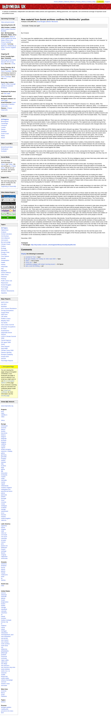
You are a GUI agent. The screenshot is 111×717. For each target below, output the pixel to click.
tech (2, 712)
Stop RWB (4, 348)
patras (3, 493)
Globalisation (5, 260)
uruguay (3, 555)
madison (3, 625)
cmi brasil (4, 535)
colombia (4, 538)
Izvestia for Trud (30, 257)
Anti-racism (4, 240)
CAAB (13, 63)
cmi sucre (4, 536)
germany (4, 455)
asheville (4, 596)
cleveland (4, 609)
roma (2, 500)
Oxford (3, 129)
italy (2, 464)
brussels (3, 440)
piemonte (4, 495)
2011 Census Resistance (9, 308)
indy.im (3, 164)
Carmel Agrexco (6, 340)
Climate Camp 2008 (7, 350)
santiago (3, 551)
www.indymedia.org (7, 406)
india (2, 585)
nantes (3, 482)
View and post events (7, 22)
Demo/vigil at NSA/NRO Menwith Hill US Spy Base (8, 61)
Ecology (3, 248)
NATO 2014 (4, 302)
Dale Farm (4, 314)
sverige (3, 509)
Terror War (4, 289)
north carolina (5, 644)
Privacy (78, 1)
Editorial (66, 1)
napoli (3, 484)
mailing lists (4, 709)
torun (2, 513)
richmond (4, 656)
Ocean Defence (6, 272)
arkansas (4, 595)
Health (3, 262)
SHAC (3, 344)
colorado (3, 611)
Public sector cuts (6, 281)
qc (2, 578)
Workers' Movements (52, 21)
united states (5, 678)
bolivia (3, 527)
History (3, 264)
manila (3, 573)
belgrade (4, 438)
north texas (4, 645)
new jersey (4, 638)
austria (3, 431)
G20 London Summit (7, 324)
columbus (4, 613)
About (83, 1)
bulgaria (3, 442)
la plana (3, 466)
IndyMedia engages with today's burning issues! (40, 264)
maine (3, 627)
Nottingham (4, 149)
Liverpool (4, 125)
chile (2, 531)
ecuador (3, 540)
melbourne (4, 575)
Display (23, 254)
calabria (3, 444)
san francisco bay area (8, 667)
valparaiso (4, 556)
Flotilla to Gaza (5, 318)
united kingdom (6, 518)
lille (2, 471)
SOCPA (3, 358)
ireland (3, 460)
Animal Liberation (6, 234)
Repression (4, 283)
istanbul (3, 462)
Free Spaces (5, 256)
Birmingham (4, 121)
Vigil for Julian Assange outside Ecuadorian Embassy (8, 85)
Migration (4, 270)
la (1, 624)
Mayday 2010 (5, 320)
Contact (89, 1)
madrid (3, 476)
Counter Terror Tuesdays (7, 70)
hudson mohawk (6, 620)
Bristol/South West (7, 147)
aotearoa (4, 564)
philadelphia (4, 651)
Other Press (4, 274)
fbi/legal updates (6, 707)
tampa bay (4, 676)
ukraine (3, 516)
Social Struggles (41, 21)
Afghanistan (4, 230)
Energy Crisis (5, 252)
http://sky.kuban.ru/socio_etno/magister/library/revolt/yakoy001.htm (53, 245)
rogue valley (5, 660)
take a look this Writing (32, 266)
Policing (3, 278)
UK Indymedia (20, 5)
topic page (7, 93)
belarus (3, 435)
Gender (3, 258)
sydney (3, 580)
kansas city (4, 622)
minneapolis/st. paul (7, 634)
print (2, 411)
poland (3, 496)
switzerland (4, 511)
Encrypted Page (8, 366)
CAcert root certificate (5, 391)
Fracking (3, 254)
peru (2, 544)
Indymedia (4, 266)
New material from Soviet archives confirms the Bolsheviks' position (55, 19)
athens (3, 429)
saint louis (4, 662)
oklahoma (4, 649)
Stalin (27, 260)
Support (107, 1)
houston (3, 618)
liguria (3, 469)
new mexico (4, 640)
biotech (3, 702)
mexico (3, 542)
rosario (3, 549)
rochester (4, 658)
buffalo (3, 605)
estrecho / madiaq (6, 451)
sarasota (3, 673)
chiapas (3, 529)
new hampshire (6, 636)
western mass (5, 683)
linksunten (4, 473)
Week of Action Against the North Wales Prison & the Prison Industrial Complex (8, 40)
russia (3, 504)
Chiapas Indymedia (6, 109)
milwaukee (4, 633)
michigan (4, 631)
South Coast (5, 133)
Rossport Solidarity (7, 354)
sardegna (4, 506)
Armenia (3, 691)
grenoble (4, 457)
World (3, 137)
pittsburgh (4, 653)
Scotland (4, 151)
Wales (3, 135)
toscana (3, 515)
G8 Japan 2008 (6, 342)
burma (3, 567)
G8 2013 (3, 304)
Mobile (61, 1)
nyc (2, 647)
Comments (26, 249)
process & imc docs (7, 711)
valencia (3, 520)
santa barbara (5, 669)
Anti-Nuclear (5, 236)
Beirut (3, 693)
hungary (3, 458)
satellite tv (4, 415)
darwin (3, 569)
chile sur (3, 533)
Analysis (3, 232)
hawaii (3, 616)
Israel (3, 694)
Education (4, 250)
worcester (4, 685)
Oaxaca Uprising (6, 352)
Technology (4, 287)
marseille (4, 480)
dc (2, 614)
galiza (3, 453)
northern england (6, 487)
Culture (3, 246)
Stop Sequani (5, 346)
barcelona (4, 433)
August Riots (5, 312)
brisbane (3, 565)
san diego (4, 663)
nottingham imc (6, 489)
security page (5, 395)
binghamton (4, 602)
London (3, 127)
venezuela (4, 558)
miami (3, 629)
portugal (3, 498)
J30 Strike (4, 316)
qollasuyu (4, 547)
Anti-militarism (5, 238)
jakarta (3, 571)
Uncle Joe (28, 262)
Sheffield (3, 131)
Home (56, 1)
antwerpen (4, 426)
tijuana (3, 553)
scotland (3, 507)
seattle (3, 674)
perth (2, 576)
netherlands (4, 486)
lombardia (4, 475)
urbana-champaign (7, 680)
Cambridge (4, 123)
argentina (4, 526)
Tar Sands (4, 322)
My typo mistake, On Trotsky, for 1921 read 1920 (40, 259)
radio (2, 413)
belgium (3, 437)
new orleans (5, 642)
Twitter (10, 164)
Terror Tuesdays (6, 76)
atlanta (3, 598)
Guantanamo (5, 330)
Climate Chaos (5, 244)
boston (3, 604)
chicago (3, 607)
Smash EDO (5, 356)
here (5, 78)
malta (3, 478)
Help (94, 1)
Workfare (4, 306)
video (2, 417)
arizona (3, 593)
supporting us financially (8, 186)
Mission (72, 1)
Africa (3, 420)
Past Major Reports (7, 360)
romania (3, 502)
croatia (3, 446)
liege (2, 467)
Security (101, 1)
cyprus (3, 447)
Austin (3, 600)
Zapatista (4, 293)
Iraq (2, 268)
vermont (3, 682)
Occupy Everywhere (7, 310)
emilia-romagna (6, 449)
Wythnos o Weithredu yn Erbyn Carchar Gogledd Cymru (8, 47)
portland (3, 654)
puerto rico (4, 546)
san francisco (5, 665)
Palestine (4, 276)
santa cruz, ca (5, 671)
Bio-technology (5, 242)
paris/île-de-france (6, 491)
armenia (3, 427)
